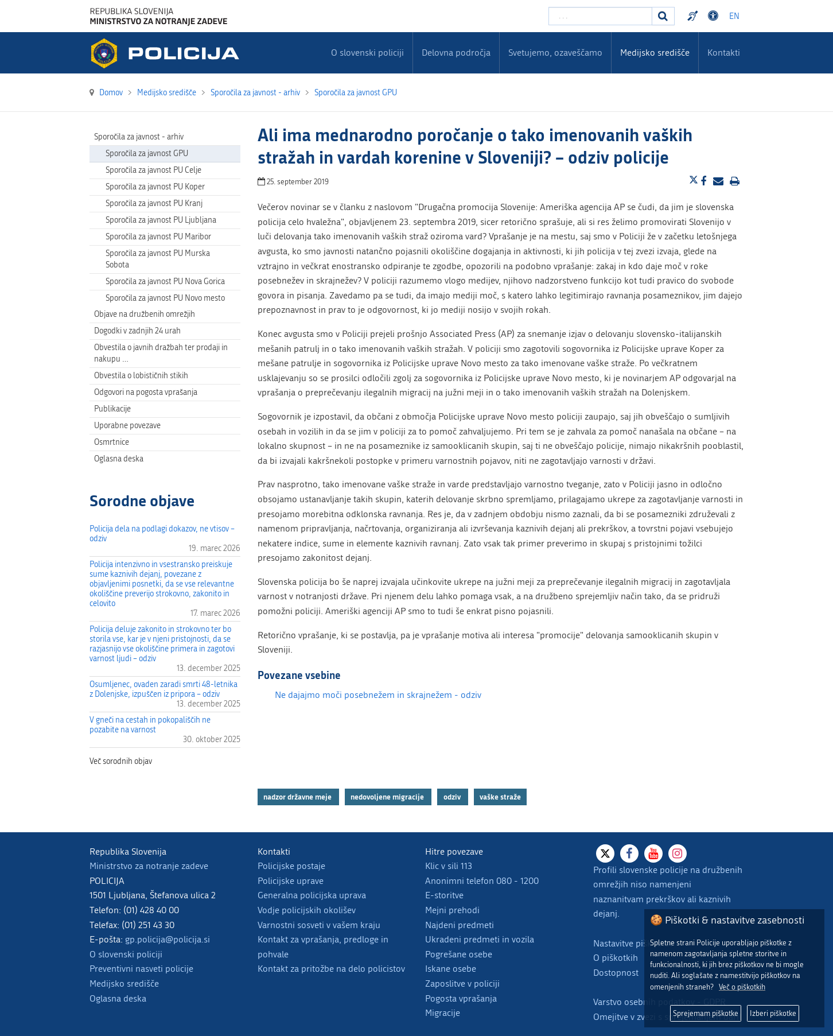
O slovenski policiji (125, 954)
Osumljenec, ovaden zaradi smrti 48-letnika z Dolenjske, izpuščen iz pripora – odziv (163, 689)
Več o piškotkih (742, 987)
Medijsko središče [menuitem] (655, 52)
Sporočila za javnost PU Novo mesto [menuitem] (165, 298)
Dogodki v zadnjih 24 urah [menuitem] (137, 331)
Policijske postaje (291, 865)
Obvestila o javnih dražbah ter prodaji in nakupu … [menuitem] (161, 353)
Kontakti (723, 52)
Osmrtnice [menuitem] (111, 442)
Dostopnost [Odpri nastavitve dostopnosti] (715, 16)
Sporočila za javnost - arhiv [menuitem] (139, 137)
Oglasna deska (118, 459)
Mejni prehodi (452, 910)
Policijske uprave (291, 880)
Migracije (442, 1012)
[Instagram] (677, 853)
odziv (452, 796)
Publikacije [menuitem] (112, 409)
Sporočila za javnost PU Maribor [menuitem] (158, 237)
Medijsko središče (124, 983)
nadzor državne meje (298, 796)
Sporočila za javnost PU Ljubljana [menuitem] (161, 220)
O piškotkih (615, 957)
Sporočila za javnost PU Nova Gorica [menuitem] (165, 281)
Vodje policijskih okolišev (307, 910)
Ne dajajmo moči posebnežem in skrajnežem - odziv (378, 694)
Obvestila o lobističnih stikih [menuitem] (141, 376)
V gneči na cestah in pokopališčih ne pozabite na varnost (150, 725)
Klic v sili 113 (448, 865)
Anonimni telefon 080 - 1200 (482, 880)
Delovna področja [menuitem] (456, 52)
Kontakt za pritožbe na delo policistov (331, 968)
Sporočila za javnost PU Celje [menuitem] (153, 170)
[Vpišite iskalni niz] (600, 16)
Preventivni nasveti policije (141, 968)
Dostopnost (616, 972)
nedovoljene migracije (388, 796)
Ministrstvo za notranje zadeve (148, 865)
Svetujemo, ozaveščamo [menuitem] (555, 52)
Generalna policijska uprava (312, 895)
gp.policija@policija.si (167, 939)
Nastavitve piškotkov (633, 943)
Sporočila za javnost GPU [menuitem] (147, 153)
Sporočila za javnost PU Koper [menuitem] (155, 187)
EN (734, 16)
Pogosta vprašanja (461, 998)
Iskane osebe (450, 968)
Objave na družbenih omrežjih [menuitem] (144, 314)
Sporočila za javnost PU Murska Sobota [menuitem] (158, 259)
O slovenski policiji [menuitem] (367, 52)
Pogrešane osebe (458, 954)
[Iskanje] (663, 16)
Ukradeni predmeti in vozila (479, 939)
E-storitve (444, 895)
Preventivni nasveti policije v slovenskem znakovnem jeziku (694, 16)
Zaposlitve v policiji (462, 983)
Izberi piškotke (773, 1013)
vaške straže (500, 796)
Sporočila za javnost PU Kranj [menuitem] (154, 203)
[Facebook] (629, 853)
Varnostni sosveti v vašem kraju (319, 924)
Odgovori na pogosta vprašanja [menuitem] (145, 392)
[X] (605, 853)
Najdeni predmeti (459, 924)
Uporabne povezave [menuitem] (127, 425)
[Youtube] (653, 853)
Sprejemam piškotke (705, 1013)
